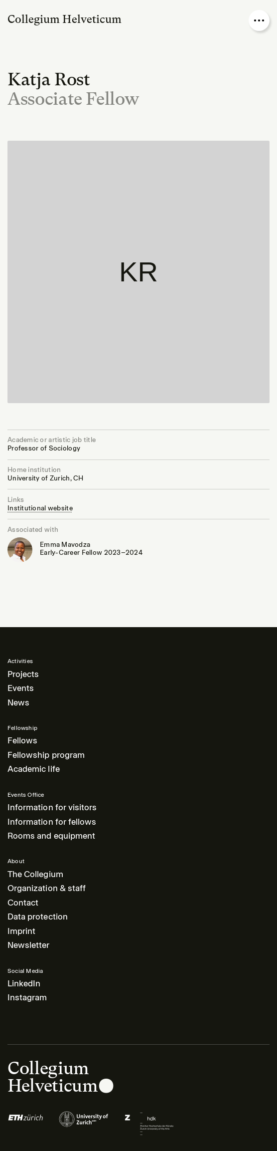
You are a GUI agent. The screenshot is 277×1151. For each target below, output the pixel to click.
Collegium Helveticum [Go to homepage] (64, 19)
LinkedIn (23, 983)
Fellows (22, 740)
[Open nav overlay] (259, 20)
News (18, 702)
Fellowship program (46, 755)
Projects (23, 674)
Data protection (37, 917)
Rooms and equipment (51, 836)
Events (20, 688)
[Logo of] (25, 1123)
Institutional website (40, 508)
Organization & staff (46, 888)
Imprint (21, 931)
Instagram (27, 997)
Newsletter (28, 945)
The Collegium (35, 874)
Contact (22, 903)
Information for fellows (51, 822)
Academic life (33, 769)
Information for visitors (52, 807)
